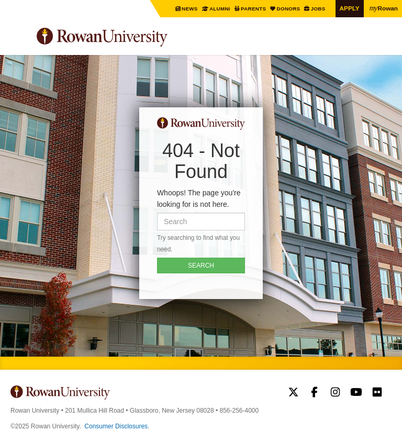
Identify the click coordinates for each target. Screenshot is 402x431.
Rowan (384, 8)
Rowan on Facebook (314, 393)
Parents (254, 9)
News (190, 9)
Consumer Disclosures (116, 426)
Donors (289, 9)
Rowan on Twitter (293, 393)
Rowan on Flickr (377, 393)
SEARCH (201, 265)
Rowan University (128, 37)
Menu (18, 39)
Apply (350, 8)
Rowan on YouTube (356, 393)
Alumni (220, 9)
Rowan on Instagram (335, 393)
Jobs (318, 9)
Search (384, 41)
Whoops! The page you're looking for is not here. (199, 198)
